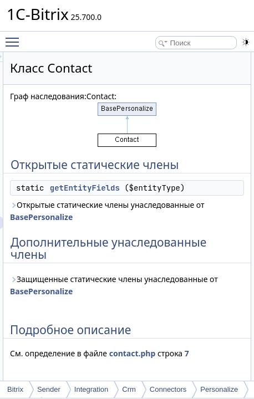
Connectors (168, 389)
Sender (48, 389)
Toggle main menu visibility (15, 37)
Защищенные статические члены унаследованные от (172, 340)
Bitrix (15, 389)
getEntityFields (193, 200)
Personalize (219, 389)
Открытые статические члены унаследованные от (178, 241)
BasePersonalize (150, 253)
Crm (129, 389)
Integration (91, 389)
